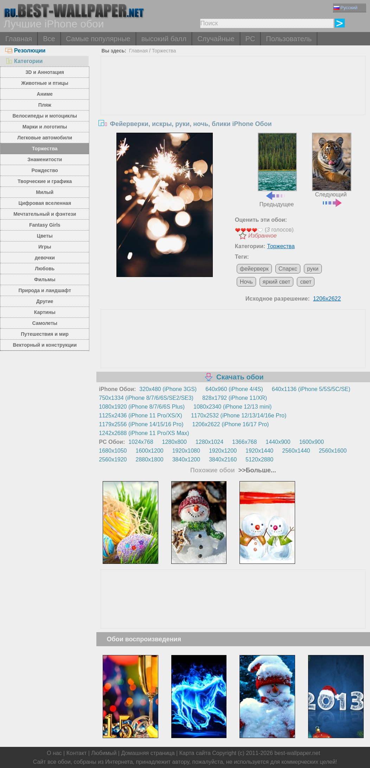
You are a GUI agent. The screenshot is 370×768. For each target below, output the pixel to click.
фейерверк (254, 269)
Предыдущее (277, 170)
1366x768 (244, 442)
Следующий (331, 169)
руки (313, 269)
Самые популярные (98, 39)
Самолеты (44, 323)
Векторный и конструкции (45, 345)
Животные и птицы (44, 83)
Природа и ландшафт (44, 290)
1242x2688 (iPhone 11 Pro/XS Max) (144, 433)
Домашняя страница (147, 753)
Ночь (246, 282)
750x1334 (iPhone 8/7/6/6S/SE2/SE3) (146, 398)
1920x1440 (259, 451)
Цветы (45, 236)
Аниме (45, 94)
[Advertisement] (233, 109)
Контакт (76, 753)
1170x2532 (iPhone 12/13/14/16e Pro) (238, 415)
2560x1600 (332, 451)
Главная (18, 39)
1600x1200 (150, 451)
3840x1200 (186, 459)
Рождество (45, 170)
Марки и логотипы (45, 127)
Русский (345, 7)
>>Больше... (256, 470)
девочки (45, 257)
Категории (24, 61)
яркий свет (277, 282)
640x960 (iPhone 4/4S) (234, 389)
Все (49, 39)
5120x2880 (259, 459)
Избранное (262, 236)
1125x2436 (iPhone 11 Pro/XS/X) (140, 415)
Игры (44, 247)
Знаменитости (44, 159)
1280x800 (174, 442)
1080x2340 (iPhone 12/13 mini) (232, 407)
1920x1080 (186, 451)
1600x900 (311, 442)
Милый (44, 192)
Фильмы (44, 279)
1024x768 (140, 442)
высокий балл (163, 39)
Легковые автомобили (44, 137)
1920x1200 (223, 451)
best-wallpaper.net (297, 753)
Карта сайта (195, 753)
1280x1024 (209, 442)
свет (305, 282)
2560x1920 (113, 459)
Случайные (215, 39)
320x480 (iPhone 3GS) (168, 389)
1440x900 (278, 442)
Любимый (103, 753)
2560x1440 (296, 451)
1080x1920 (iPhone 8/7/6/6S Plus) (142, 407)
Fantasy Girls (44, 225)
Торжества (45, 148)
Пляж (44, 105)
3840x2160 (223, 459)
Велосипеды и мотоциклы (44, 116)
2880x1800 (150, 459)
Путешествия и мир (45, 334)
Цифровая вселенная (44, 203)
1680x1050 (113, 451)
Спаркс (288, 269)
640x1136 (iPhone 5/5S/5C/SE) (311, 389)
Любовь (45, 268)
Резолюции (25, 50)
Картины (45, 312)
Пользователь (289, 39)
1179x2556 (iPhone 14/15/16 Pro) (141, 424)
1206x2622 (327, 299)
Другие (44, 301)
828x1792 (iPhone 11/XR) (234, 398)
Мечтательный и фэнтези (44, 214)
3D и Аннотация (44, 72)
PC (250, 39)
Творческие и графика (45, 181)
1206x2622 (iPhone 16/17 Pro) (230, 424)
